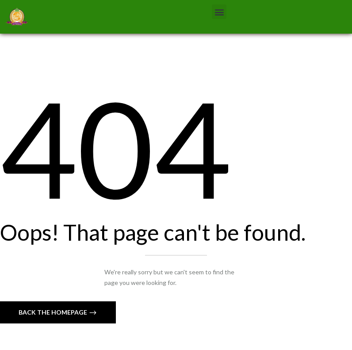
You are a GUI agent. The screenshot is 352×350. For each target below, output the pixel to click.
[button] (219, 11)
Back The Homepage (53, 312)
